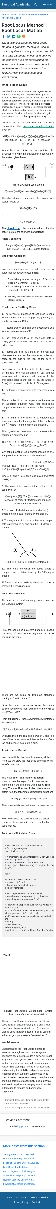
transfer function (43, 126)
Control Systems (18, 14)
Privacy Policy (21, 1202)
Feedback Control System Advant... (21, 1162)
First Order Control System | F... (19, 1166)
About (9, 1197)
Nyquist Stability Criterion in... (18, 1179)
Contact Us (37, 1202)
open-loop (28, 126)
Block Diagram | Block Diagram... (20, 1171)
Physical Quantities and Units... (19, 1183)
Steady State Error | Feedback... (19, 1154)
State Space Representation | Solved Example (27, 1107)
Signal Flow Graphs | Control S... (20, 1175)
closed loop (13, 228)
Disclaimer (21, 1197)
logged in (22, 1126)
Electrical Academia (15, 4)
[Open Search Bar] (35, 4)
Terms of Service (39, 1197)
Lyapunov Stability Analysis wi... (19, 1158)
